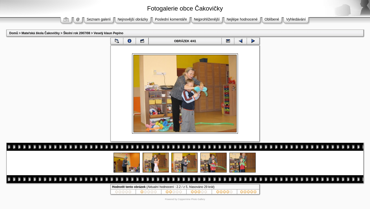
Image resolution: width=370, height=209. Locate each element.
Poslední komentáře (171, 19)
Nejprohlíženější (207, 19)
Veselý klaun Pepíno (108, 33)
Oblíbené (272, 19)
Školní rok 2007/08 (76, 33)
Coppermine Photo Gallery (191, 199)
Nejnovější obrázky (133, 19)
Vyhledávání (296, 19)
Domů (13, 33)
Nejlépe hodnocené (242, 19)
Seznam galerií (98, 19)
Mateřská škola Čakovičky (41, 33)
